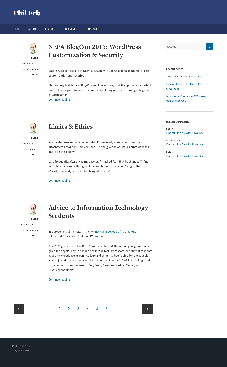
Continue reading (59, 99)
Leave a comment (30, 69)
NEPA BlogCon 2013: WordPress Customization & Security (94, 51)
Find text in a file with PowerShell (185, 132)
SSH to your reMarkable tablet (183, 76)
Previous (19, 309)
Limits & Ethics (70, 127)
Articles (35, 74)
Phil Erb (27, 13)
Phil (168, 128)
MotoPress (27, 350)
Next (147, 309)
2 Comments (32, 148)
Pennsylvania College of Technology (113, 231)
